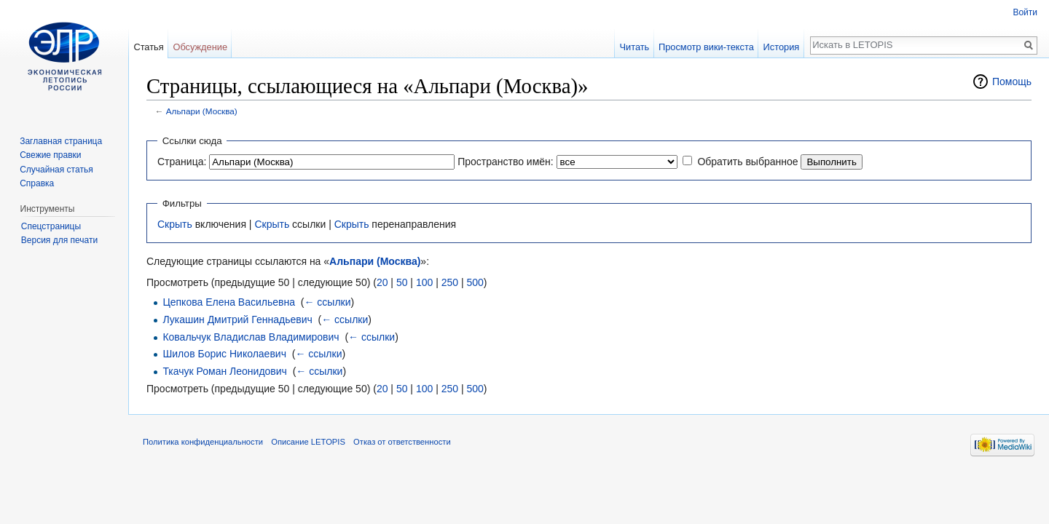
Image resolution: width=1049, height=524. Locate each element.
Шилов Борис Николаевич (224, 354)
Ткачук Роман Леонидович (224, 371)
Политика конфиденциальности (203, 441)
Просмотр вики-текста (706, 46)
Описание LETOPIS (308, 441)
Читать (634, 46)
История (781, 46)
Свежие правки (50, 155)
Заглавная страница (61, 141)
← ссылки (327, 302)
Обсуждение (200, 46)
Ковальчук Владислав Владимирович (250, 337)
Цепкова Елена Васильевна (228, 302)
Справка (37, 183)
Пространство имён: (505, 161)
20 (382, 282)
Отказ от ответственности (402, 441)
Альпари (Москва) (201, 111)
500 (474, 282)
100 (424, 282)
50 (402, 282)
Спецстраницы (51, 226)
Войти (1025, 12)
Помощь (1012, 81)
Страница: (181, 161)
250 (449, 282)
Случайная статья (56, 169)
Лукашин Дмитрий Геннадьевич (237, 319)
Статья (148, 46)
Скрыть (174, 224)
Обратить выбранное (747, 161)
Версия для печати (59, 240)
